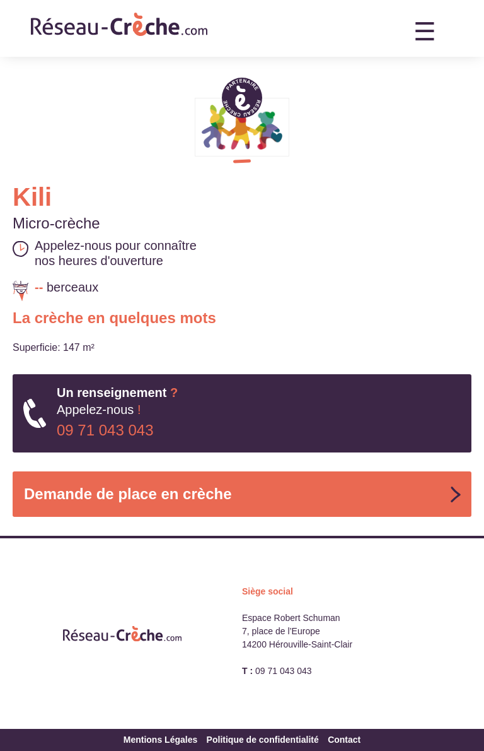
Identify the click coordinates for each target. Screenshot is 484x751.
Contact (344, 740)
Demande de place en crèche (127, 493)
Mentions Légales (160, 740)
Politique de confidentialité (263, 740)
